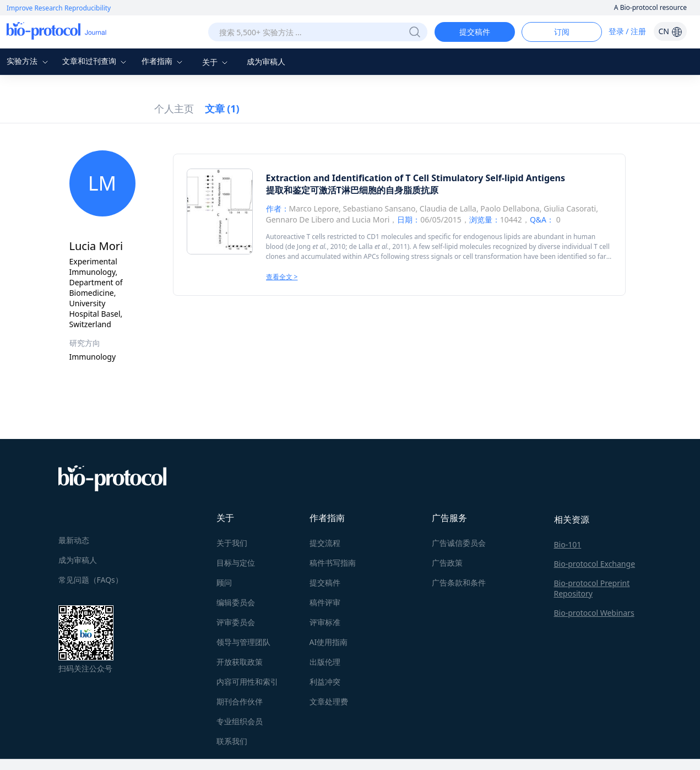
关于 (216, 62)
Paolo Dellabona (509, 208)
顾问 (224, 582)
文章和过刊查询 (95, 61)
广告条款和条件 (459, 582)
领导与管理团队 (243, 642)
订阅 (561, 31)
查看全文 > (282, 276)
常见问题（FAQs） (90, 579)
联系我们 (231, 741)
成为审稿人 (266, 61)
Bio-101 (568, 544)
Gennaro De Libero (300, 219)
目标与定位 (235, 562)
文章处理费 (329, 701)
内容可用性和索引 (247, 681)
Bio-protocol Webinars (594, 613)
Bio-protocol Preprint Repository (592, 588)
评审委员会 (235, 622)
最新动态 (73, 540)
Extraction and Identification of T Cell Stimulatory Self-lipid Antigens (416, 178)
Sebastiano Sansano (379, 208)
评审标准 (325, 622)
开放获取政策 (239, 662)
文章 (222, 108)
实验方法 (29, 61)
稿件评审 (325, 602)
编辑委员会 (235, 602)
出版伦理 (325, 662)
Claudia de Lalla (448, 208)
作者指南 (164, 61)
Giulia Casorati (570, 208)
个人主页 (174, 108)
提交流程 (325, 543)
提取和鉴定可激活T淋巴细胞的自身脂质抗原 (352, 190)
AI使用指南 (329, 642)
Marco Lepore (314, 208)
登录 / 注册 (628, 31)
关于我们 (231, 543)
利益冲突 (325, 681)
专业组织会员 (239, 721)
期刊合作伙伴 (239, 701)
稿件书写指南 (333, 562)
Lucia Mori (370, 219)
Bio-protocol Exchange (595, 563)
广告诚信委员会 (459, 543)
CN (670, 31)
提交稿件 (474, 31)
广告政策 (447, 562)
